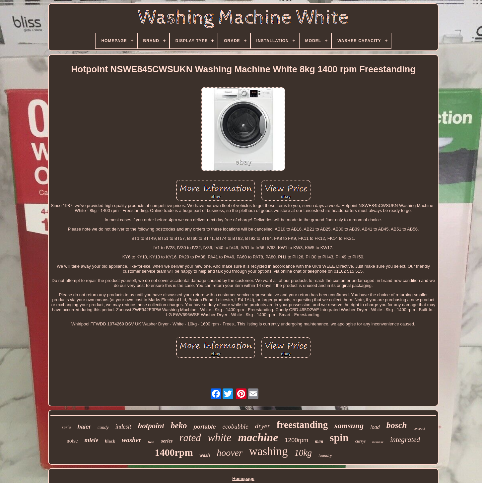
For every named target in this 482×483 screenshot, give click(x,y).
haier (84, 427)
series (166, 441)
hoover (229, 453)
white (220, 438)
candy (103, 427)
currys (360, 441)
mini (319, 441)
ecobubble (235, 426)
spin (339, 438)
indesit (123, 426)
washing (268, 451)
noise (72, 441)
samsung (349, 425)
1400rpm (174, 452)
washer (131, 440)
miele (91, 440)
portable (204, 427)
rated (190, 438)
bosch (396, 425)
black (110, 441)
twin (151, 442)
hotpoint (151, 426)
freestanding (302, 424)
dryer (262, 426)
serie (66, 427)
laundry (325, 455)
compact (419, 428)
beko (179, 425)
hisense (377, 442)
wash (204, 455)
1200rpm (296, 440)
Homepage (243, 478)
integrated (405, 439)
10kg (303, 453)
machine (258, 437)
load (374, 427)
